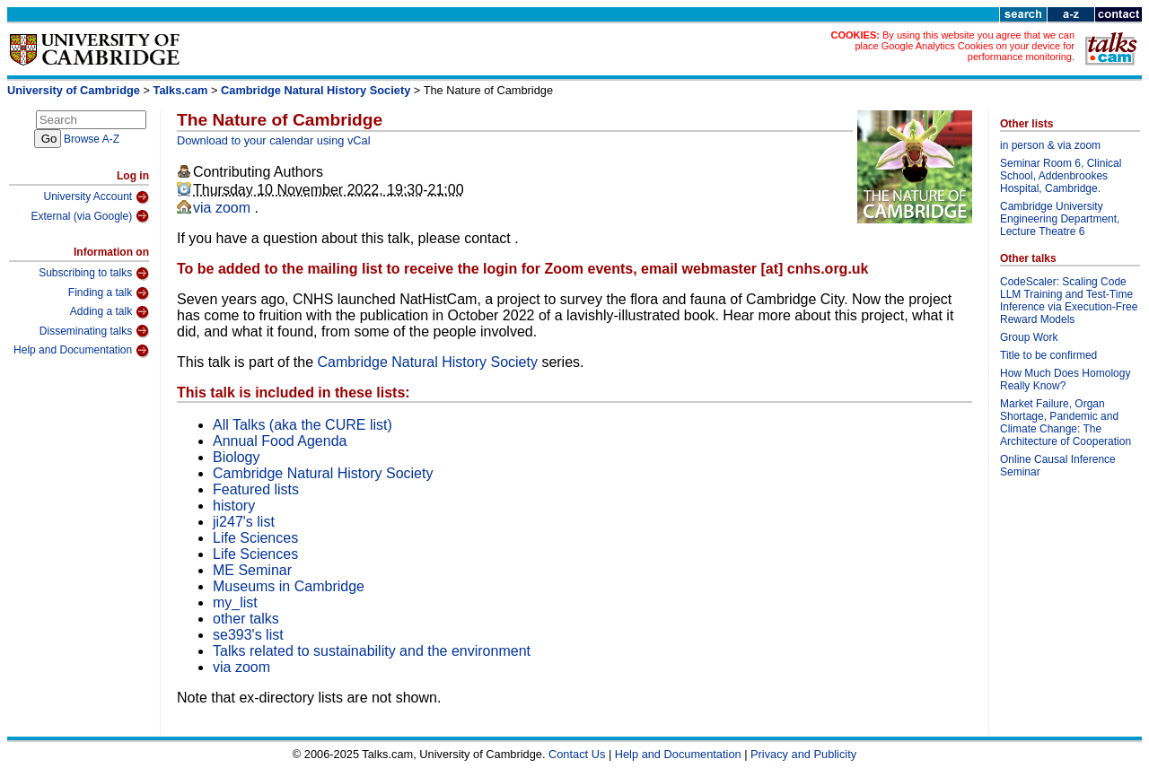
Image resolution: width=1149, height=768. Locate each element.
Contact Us (576, 754)
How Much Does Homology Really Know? (1065, 379)
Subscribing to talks (94, 273)
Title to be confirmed (1048, 355)
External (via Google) (90, 216)
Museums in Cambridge (288, 586)
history (234, 505)
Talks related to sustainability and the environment (372, 651)
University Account (96, 197)
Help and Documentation (81, 351)
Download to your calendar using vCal (274, 140)
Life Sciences (255, 537)
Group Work (1028, 337)
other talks (246, 618)
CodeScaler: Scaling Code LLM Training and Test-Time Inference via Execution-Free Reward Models (1068, 300)
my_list (235, 602)
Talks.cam (180, 90)
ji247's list (244, 521)
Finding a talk (108, 293)
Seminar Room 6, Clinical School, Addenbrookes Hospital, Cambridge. (1060, 176)
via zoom (223, 207)
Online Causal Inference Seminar (1058, 465)
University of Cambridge (73, 90)
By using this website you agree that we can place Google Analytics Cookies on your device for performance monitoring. (964, 46)
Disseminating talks (94, 331)
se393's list (248, 634)
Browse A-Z (91, 139)
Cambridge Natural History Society (315, 90)
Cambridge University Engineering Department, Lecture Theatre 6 (1059, 219)
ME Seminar (252, 570)
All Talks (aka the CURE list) (302, 424)
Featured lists (256, 489)
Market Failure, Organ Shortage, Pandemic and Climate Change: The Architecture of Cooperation (1065, 422)
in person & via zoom (1050, 145)
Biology (236, 457)
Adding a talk (109, 312)
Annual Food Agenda (279, 441)
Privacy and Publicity (803, 754)
